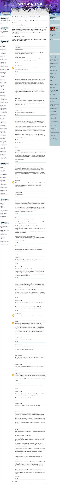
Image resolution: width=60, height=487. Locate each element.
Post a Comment (14, 481)
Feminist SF (52, 76)
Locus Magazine (3, 201)
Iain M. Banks (3, 52)
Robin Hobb (3, 85)
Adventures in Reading (54, 59)
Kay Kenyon (3, 93)
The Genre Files (53, 120)
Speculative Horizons (53, 108)
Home (30, 483)
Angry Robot (3, 165)
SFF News (2, 207)
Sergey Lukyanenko (4, 99)
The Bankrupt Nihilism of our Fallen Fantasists (26, 17)
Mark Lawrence (3, 98)
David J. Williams (4, 152)
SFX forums (3, 238)
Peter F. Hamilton (4, 82)
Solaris (2, 186)
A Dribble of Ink (53, 56)
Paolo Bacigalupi (4, 50)
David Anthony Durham (5, 69)
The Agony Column (53, 114)
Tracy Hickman (3, 83)
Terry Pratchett (3, 121)
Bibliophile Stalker (53, 60)
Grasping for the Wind (54, 84)
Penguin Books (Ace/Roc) (5, 178)
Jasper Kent (3, 92)
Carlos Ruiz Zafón (4, 158)
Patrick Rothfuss (3, 125)
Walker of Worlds (53, 138)
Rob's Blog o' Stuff (53, 98)
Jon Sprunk (3, 139)
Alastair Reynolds (4, 124)
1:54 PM (16, 263)
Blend (16, 164)
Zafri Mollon (17, 313)
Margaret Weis (3, 151)
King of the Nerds (53, 87)
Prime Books (3, 180)
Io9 (1, 209)
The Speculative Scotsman (54, 132)
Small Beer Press (4, 184)
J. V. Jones (2, 89)
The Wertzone (52, 135)
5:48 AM (16, 62)
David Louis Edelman (4, 70)
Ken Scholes (3, 131)
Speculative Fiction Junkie (54, 105)
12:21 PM (16, 213)
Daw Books (3, 170)
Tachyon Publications (4, 188)
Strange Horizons (4, 213)
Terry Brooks (3, 57)
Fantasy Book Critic (53, 70)
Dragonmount (3, 233)
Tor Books (2, 191)
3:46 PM (16, 310)
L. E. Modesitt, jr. (4, 108)
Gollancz (2, 171)
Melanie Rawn (3, 122)
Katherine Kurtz (3, 96)
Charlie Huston (3, 88)
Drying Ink (52, 67)
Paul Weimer (17, 65)
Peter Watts (3, 148)
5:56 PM (16, 333)
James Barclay (3, 53)
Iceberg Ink (52, 85)
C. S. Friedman (3, 78)
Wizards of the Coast (4, 194)
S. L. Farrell (3, 73)
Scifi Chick (52, 101)
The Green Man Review (54, 121)
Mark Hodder (3, 86)
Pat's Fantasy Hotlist (30, 4)
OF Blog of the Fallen (54, 90)
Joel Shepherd (3, 134)
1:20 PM (16, 242)
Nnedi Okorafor (3, 116)
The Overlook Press (4, 190)
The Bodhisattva (53, 115)
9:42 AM (16, 147)
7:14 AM (16, 106)
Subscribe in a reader (3, 36)
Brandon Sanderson (4, 128)
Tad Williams (3, 154)
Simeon (16, 245)
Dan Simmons (3, 135)
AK (16, 429)
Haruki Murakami (4, 112)
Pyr (1, 183)
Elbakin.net (3, 240)
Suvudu (2, 217)
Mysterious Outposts (53, 88)
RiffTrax (17, 257)
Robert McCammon (4, 103)
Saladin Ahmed (3, 49)
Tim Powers (3, 119)
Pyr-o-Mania (52, 94)
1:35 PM (16, 254)
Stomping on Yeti (53, 112)
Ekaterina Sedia (3, 132)
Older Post (45, 483)
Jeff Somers (3, 138)
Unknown (17, 373)
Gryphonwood (3, 216)
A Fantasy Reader (53, 57)
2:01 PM (16, 277)
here (24, 36)
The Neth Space (53, 125)
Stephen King (3, 95)
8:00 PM (16, 341)
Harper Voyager (3, 173)
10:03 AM (16, 161)
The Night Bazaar (53, 127)
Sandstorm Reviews (53, 99)
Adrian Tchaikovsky (4, 144)
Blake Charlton (3, 63)
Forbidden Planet (53, 77)
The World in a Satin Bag (54, 136)
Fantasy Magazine (53, 74)
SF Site (2, 206)
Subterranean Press (4, 187)
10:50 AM (16, 177)
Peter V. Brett (3, 56)
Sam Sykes (2, 142)
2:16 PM (16, 297)
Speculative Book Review (54, 104)
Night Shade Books (4, 174)
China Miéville (3, 106)
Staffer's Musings (53, 111)
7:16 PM (16, 478)
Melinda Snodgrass (4, 137)
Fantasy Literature (53, 73)
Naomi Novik (3, 115)
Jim (16, 321)
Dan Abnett (3, 46)
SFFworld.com (3, 228)
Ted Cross (17, 98)
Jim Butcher (3, 60)
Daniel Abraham (3, 47)
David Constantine (4, 65)
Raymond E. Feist (4, 75)
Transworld (3, 193)
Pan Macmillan (3, 177)
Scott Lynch (3, 101)
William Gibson (3, 80)
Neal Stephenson (3, 141)
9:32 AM (16, 139)
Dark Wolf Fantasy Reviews (55, 62)
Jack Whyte (3, 155)
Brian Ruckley (3, 126)
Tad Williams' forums (4, 244)
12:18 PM (16, 196)
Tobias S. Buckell (4, 59)
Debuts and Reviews (53, 66)
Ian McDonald (3, 105)
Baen (2, 167)
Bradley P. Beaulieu (4, 55)
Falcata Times (52, 69)
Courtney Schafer (4, 129)
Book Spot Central (4, 234)
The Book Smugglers (53, 117)
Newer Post (14, 483)
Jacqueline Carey (4, 62)
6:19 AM (16, 71)
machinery (17, 47)
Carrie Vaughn (3, 147)
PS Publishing (3, 181)
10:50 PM (16, 380)
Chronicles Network (4, 210)
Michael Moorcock (4, 109)
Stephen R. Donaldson (4, 66)
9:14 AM (16, 114)
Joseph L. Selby (18, 142)
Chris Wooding (3, 157)
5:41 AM (16, 407)
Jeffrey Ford (3, 76)
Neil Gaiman (3, 79)
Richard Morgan (3, 111)
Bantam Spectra (3, 168)
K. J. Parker (3, 118)
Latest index (52, 20)
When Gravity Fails (53, 139)
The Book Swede (53, 118)
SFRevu (2, 214)
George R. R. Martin (4, 102)
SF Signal (2, 203)
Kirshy (16, 180)
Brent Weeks (3, 149)
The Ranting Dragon (53, 128)
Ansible (2, 204)
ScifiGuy (51, 102)
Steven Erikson (3, 72)
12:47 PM (16, 388)
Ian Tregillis (3, 145)
